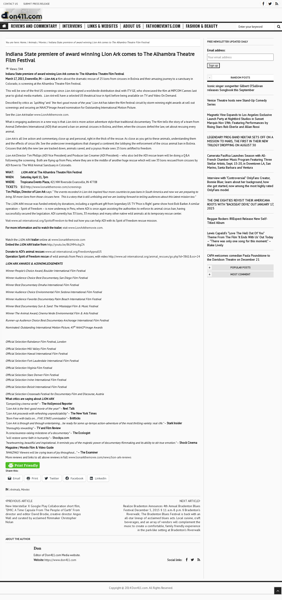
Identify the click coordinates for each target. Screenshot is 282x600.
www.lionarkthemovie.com (68, 240)
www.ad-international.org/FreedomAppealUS (73, 252)
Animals (15, 489)
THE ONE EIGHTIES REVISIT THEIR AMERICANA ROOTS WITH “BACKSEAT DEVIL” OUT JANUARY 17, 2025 (240, 204)
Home (23, 42)
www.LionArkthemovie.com (51, 115)
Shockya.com (61, 438)
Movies (25, 489)
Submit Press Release (36, 3)
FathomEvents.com (163, 26)
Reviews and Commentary (34, 26)
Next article (190, 501)
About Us (131, 26)
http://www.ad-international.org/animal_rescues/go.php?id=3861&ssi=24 (154, 256)
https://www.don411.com (60, 560)
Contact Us (10, 3)
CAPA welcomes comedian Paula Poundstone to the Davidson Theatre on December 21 (238, 258)
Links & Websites (103, 26)
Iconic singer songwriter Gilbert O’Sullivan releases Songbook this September (235, 88)
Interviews (72, 26)
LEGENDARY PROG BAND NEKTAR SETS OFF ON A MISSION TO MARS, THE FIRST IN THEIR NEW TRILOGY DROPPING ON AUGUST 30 (240, 141)
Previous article (19, 501)
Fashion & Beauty (202, 26)
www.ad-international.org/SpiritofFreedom (37, 221)
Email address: (216, 50)
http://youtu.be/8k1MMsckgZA (66, 244)
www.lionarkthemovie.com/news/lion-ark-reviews (100, 457)
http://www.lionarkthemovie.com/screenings (54, 187)
